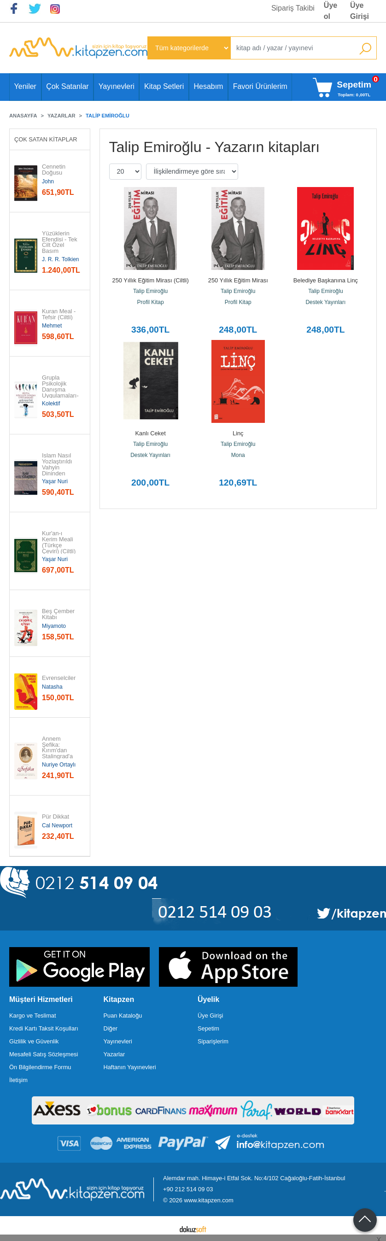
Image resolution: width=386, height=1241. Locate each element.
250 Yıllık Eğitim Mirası (238, 280)
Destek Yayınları (325, 302)
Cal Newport (57, 825)
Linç (238, 433)
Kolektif (51, 403)
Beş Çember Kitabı (59, 614)
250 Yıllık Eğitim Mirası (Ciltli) (150, 280)
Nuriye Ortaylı (59, 764)
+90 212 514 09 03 (188, 1189)
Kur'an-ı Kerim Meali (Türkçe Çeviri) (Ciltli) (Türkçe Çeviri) (59, 548)
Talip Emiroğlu (150, 291)
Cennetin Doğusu (54, 170)
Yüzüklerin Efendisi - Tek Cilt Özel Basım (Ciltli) (60, 245)
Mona (238, 455)
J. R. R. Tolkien (60, 259)
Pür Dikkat (55, 817)
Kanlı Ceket (150, 433)
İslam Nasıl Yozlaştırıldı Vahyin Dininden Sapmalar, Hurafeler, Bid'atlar (58, 473)
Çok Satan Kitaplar (45, 139)
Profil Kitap (150, 302)
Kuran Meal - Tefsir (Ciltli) (59, 315)
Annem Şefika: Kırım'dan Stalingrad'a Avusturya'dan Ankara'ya (60, 754)
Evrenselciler (59, 678)
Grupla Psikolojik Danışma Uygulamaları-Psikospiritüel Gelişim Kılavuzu (60, 395)
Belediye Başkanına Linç (325, 280)
